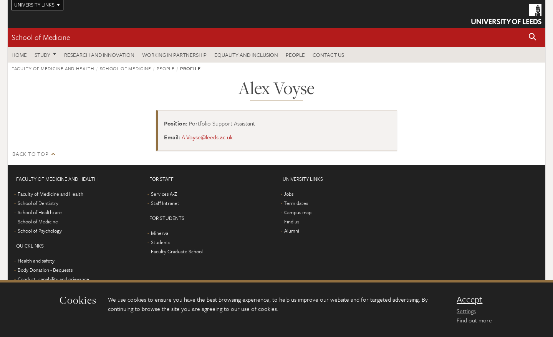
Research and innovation (99, 55)
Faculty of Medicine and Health (53, 68)
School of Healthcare (40, 212)
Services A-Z (164, 194)
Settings (466, 311)
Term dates (296, 203)
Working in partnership (174, 55)
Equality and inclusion (246, 55)
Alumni (291, 231)
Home (19, 55)
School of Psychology (40, 231)
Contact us (328, 55)
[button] (532, 37)
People (295, 55)
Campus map (297, 212)
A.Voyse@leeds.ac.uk (207, 137)
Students (160, 242)
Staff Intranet (165, 203)
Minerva (159, 233)
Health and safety (36, 260)
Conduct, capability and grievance (53, 279)
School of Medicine (41, 37)
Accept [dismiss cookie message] (469, 299)
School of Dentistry (38, 203)
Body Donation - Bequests (45, 270)
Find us (291, 221)
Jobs (288, 194)
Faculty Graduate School (177, 251)
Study (42, 55)
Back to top (30, 154)
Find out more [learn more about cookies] (474, 320)
